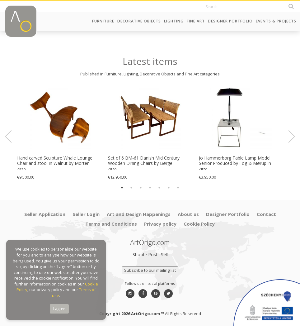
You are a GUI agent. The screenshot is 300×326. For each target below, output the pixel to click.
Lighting (174, 21)
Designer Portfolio (230, 21)
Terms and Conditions (111, 224)
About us (188, 214)
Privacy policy (160, 224)
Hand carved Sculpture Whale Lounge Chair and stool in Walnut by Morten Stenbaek (54, 160)
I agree (59, 308)
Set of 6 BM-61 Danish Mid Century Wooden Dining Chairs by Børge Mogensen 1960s (144, 160)
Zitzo (21, 168)
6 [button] (169, 188)
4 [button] (150, 188)
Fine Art (196, 21)
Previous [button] (12, 136)
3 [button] (141, 188)
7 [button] (178, 188)
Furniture (103, 21)
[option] (59, 133)
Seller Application (44, 214)
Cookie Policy (199, 224)
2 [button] (131, 188)
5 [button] (159, 188)
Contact (266, 214)
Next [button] (288, 136)
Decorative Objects (139, 21)
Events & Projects (276, 21)
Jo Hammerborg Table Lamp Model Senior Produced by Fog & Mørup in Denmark (235, 160)
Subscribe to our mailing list (150, 270)
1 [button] (122, 188)
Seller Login (86, 214)
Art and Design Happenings (139, 214)
